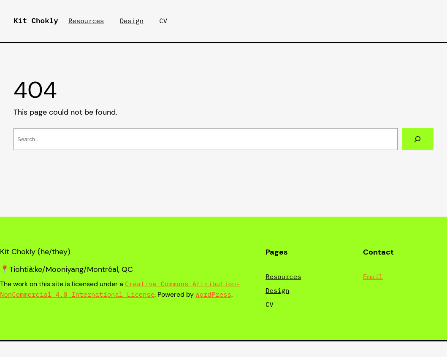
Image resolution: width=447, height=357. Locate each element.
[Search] (417, 139)
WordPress (213, 294)
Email (373, 276)
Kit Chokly (36, 20)
